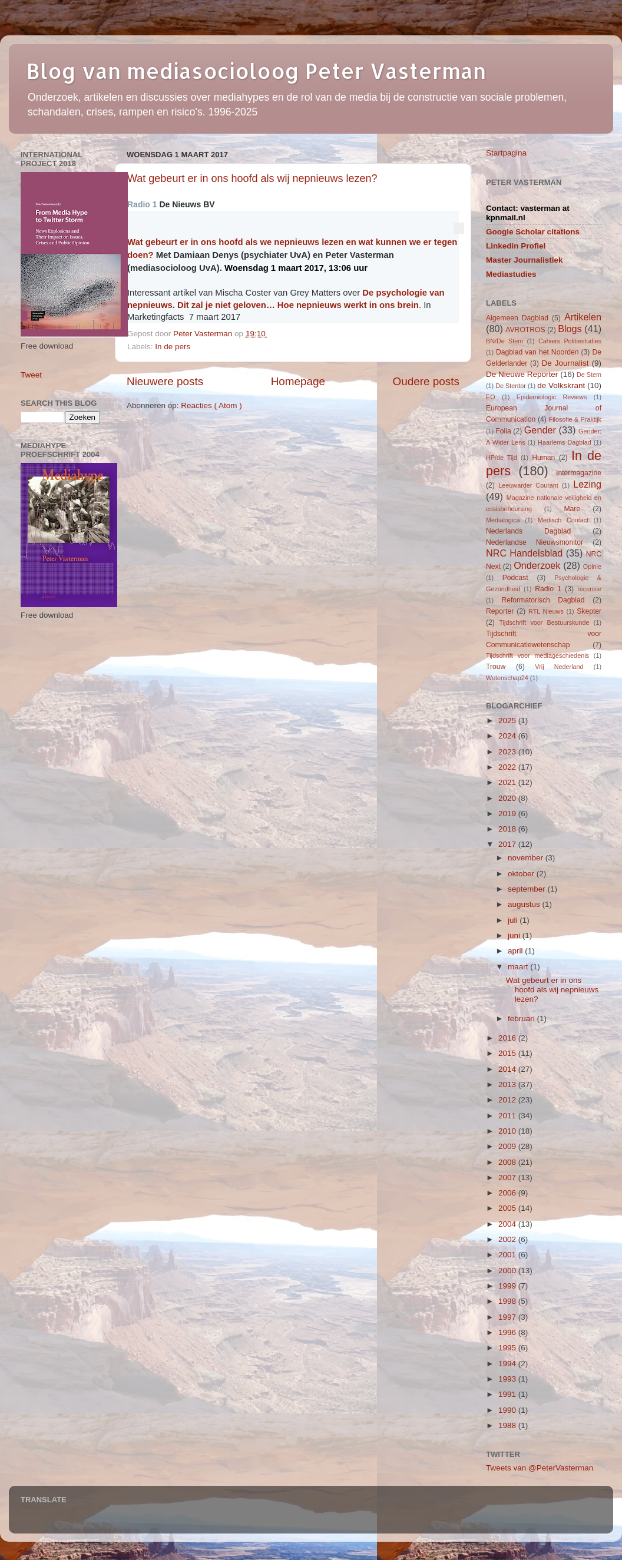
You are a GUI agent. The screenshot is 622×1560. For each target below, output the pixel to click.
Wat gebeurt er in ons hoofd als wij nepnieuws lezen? (252, 178)
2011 (508, 1115)
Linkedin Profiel (515, 245)
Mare (572, 509)
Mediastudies (511, 274)
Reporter (500, 611)
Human (543, 457)
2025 (508, 720)
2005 (508, 1208)
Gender (540, 430)
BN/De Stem (504, 341)
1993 (508, 1378)
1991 (508, 1394)
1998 (508, 1301)
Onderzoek (537, 565)
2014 (508, 1069)
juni (515, 935)
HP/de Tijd (501, 457)
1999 (508, 1285)
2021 (508, 782)
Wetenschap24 (507, 677)
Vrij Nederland (559, 666)
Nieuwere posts (165, 381)
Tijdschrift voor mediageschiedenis (537, 655)
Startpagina (506, 152)
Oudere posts (426, 381)
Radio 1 (548, 589)
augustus (525, 904)
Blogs (570, 328)
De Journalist (564, 363)
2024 (508, 735)
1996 (508, 1332)
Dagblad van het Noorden (537, 352)
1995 (508, 1347)
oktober (522, 873)
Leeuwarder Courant (528, 485)
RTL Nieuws (546, 611)
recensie (589, 588)
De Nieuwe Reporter (522, 374)
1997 (508, 1317)
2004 (508, 1224)
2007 (508, 1177)
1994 (508, 1363)
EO (490, 396)
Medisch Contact (563, 520)
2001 (508, 1254)
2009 (508, 1146)
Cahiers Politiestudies (569, 341)
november (526, 857)
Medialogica (503, 520)
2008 (508, 1162)
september (528, 889)
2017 (508, 844)
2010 (508, 1131)
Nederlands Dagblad (528, 531)
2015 (508, 1053)
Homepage (298, 381)
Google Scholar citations (533, 231)
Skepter (589, 611)
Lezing (587, 484)
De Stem (589, 374)
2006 (508, 1192)
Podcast (515, 578)
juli (514, 920)
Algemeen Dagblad (517, 318)
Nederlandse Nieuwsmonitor (534, 542)
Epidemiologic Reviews (552, 396)
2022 (508, 767)
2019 (508, 813)
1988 (508, 1425)
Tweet (31, 374)
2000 (508, 1270)
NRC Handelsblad (524, 553)
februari (522, 1018)
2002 (508, 1239)
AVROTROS (525, 330)
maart (519, 966)
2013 (508, 1084)
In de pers (172, 346)
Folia (503, 431)
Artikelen (582, 317)
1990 (508, 1410)
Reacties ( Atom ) (211, 405)
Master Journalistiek (524, 260)
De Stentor (510, 385)
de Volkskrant (561, 385)
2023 (508, 751)
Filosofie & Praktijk (575, 419)
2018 (508, 828)
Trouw (495, 667)
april (516, 950)
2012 (508, 1099)
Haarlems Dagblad (564, 442)
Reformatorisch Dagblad (542, 600)
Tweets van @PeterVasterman (539, 1467)
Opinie (592, 566)
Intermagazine (578, 473)
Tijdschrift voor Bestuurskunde (544, 622)
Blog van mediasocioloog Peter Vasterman (256, 70)
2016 (508, 1038)
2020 (508, 798)
